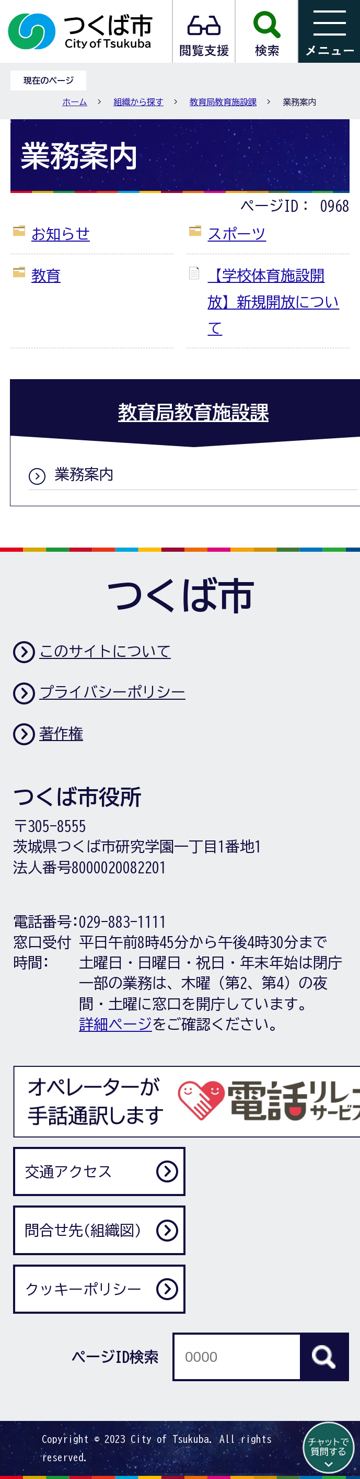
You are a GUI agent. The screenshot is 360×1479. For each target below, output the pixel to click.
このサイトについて (105, 651)
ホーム (74, 102)
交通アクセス (68, 1171)
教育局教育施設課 (223, 102)
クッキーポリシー (83, 1289)
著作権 (61, 733)
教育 (46, 275)
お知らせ (60, 233)
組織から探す (138, 102)
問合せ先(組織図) (83, 1230)
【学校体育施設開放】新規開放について (273, 301)
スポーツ (236, 233)
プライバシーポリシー (112, 692)
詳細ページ (115, 1024)
